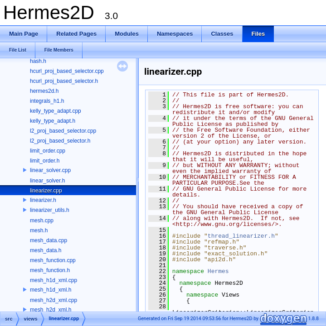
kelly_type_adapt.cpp (55, 111)
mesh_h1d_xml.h (50, 290)
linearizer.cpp (46, 190)
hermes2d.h (44, 91)
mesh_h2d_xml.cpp (53, 300)
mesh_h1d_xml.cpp (53, 280)
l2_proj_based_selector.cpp (63, 131)
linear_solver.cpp (50, 170)
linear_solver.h (47, 180)
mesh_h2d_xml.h (50, 310)
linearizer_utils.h (49, 210)
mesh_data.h (45, 250)
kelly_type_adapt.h (52, 121)
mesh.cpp (42, 220)
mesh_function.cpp (53, 260)
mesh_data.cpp (48, 240)
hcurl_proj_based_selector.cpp (67, 71)
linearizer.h (43, 200)
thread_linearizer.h (241, 236)
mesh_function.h (50, 270)
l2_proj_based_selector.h (60, 141)
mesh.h (39, 230)
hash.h (38, 61)
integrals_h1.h (47, 101)
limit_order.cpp (47, 151)
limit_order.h (44, 161)
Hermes (218, 271)
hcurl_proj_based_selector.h (64, 81)
